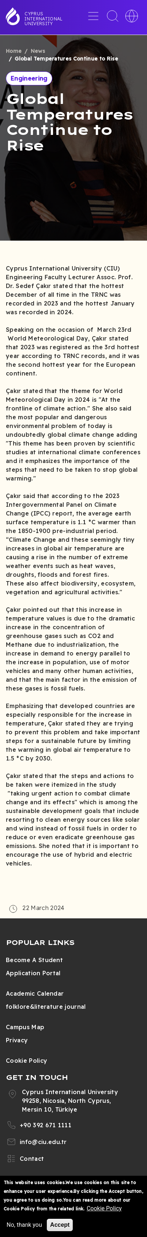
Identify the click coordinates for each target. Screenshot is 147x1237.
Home (14, 51)
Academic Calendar (35, 993)
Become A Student (34, 960)
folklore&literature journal (46, 1006)
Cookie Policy (26, 1060)
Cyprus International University (43, 18)
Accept (59, 1225)
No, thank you (24, 1224)
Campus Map (25, 1027)
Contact (32, 1158)
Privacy (17, 1040)
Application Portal (33, 973)
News (38, 51)
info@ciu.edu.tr (43, 1141)
